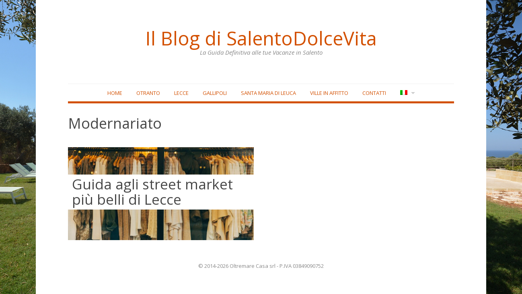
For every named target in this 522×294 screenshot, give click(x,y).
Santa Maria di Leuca (268, 93)
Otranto (148, 93)
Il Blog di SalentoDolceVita (261, 38)
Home (114, 93)
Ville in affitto (329, 93)
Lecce (181, 93)
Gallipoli (215, 93)
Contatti (374, 93)
